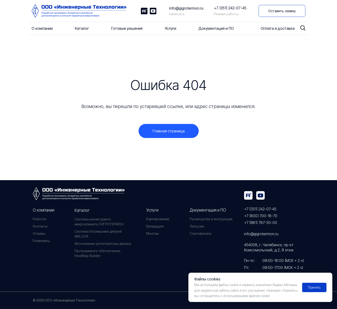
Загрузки (197, 226)
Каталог (82, 210)
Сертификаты (200, 233)
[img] (248, 195)
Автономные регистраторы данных (102, 243)
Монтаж (152, 233)
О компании (43, 210)
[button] (282, 11)
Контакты (40, 226)
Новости (39, 219)
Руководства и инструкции (211, 219)
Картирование (157, 219)
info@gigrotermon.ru (186, 8)
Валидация (155, 226)
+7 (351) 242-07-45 (230, 8)
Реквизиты (41, 240)
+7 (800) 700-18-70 (260, 215)
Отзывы (39, 233)
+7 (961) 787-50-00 (260, 222)
